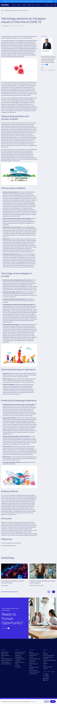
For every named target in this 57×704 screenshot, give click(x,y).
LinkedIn (45, 674)
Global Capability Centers (6, 663)
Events (44, 665)
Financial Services (33, 655)
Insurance (31, 657)
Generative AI (18, 660)
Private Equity (32, 662)
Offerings (17, 649)
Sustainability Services (19, 662)
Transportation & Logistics (34, 672)
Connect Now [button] (5, 628)
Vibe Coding (17, 665)
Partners (45, 662)
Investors (46, 4)
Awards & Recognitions (47, 667)
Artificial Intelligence (5, 662)
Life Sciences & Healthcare (34, 658)
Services (14, 4)
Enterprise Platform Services (7, 658)
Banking (31, 652)
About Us (45, 649)
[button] (53, 591)
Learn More (49, 1)
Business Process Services (6, 660)
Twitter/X (46, 677)
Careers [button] (37, 4)
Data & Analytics (4, 653)
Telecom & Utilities (33, 670)
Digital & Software (4, 652)
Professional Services (33, 663)
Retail (30, 665)
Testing (16, 663)
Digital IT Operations (5, 655)
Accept (52, 701)
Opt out (46, 701)
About (33, 4)
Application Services (19, 653)
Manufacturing (32, 660)
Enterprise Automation (19, 658)
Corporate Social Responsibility (49, 660)
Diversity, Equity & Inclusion (48, 655)
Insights (29, 4)
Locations (45, 668)
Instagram (46, 678)
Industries (24, 4)
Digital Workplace (18, 657)
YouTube (46, 680)
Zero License (17, 667)
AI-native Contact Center (20, 652)
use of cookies (33, 701)
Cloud (2, 657)
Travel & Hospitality (33, 673)
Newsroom (45, 663)
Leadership (45, 653)
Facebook (46, 675)
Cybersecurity (18, 655)
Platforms (19, 4)
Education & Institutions (34, 653)
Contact (51, 4)
